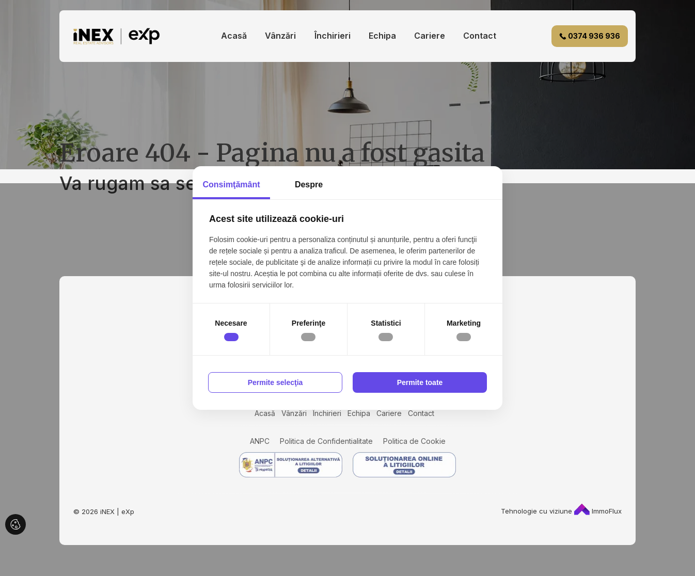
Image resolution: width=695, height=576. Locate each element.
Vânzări (280, 35)
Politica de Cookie (414, 441)
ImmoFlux (598, 511)
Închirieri (332, 35)
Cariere (429, 35)
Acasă (234, 35)
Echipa (382, 35)
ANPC (260, 441)
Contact (479, 35)
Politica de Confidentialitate (326, 441)
